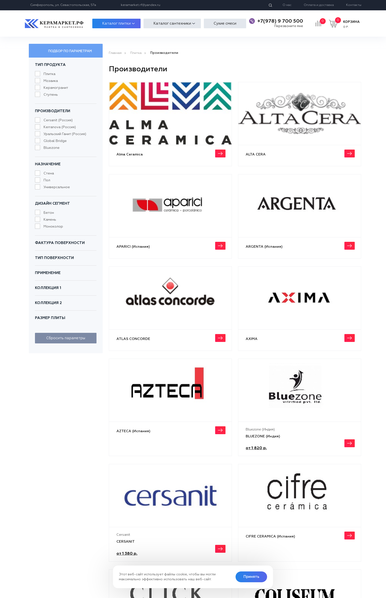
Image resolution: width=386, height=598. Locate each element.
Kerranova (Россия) (60, 127)
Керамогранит (56, 88)
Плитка (49, 74)
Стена (49, 173)
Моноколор (53, 226)
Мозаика (51, 81)
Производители (164, 53)
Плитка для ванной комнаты (133, 545)
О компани (177, 530)
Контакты (353, 5)
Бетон (49, 213)
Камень (50, 219)
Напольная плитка (126, 540)
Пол (47, 180)
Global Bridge (55, 141)
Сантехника (120, 550)
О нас (287, 5)
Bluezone (52, 148)
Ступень (51, 94)
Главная (115, 53)
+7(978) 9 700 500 (280, 21)
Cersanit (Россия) (58, 120)
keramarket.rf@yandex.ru (140, 5)
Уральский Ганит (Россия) (65, 134)
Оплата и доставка (319, 5)
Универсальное (57, 187)
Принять (251, 577)
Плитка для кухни (125, 530)
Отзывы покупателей (186, 540)
